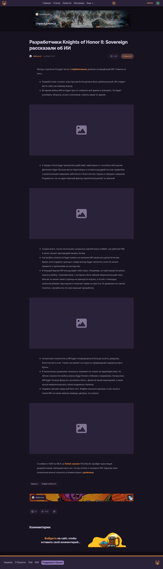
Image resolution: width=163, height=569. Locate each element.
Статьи (56, 3)
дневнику (88, 472)
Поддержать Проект (52, 562)
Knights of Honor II (49, 484)
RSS (37, 562)
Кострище (79, 3)
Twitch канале (72, 463)
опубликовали (79, 69)
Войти (150, 3)
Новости (67, 3)
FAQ (30, 562)
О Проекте (20, 562)
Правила (8, 562)
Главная (47, 3)
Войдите (51, 538)
